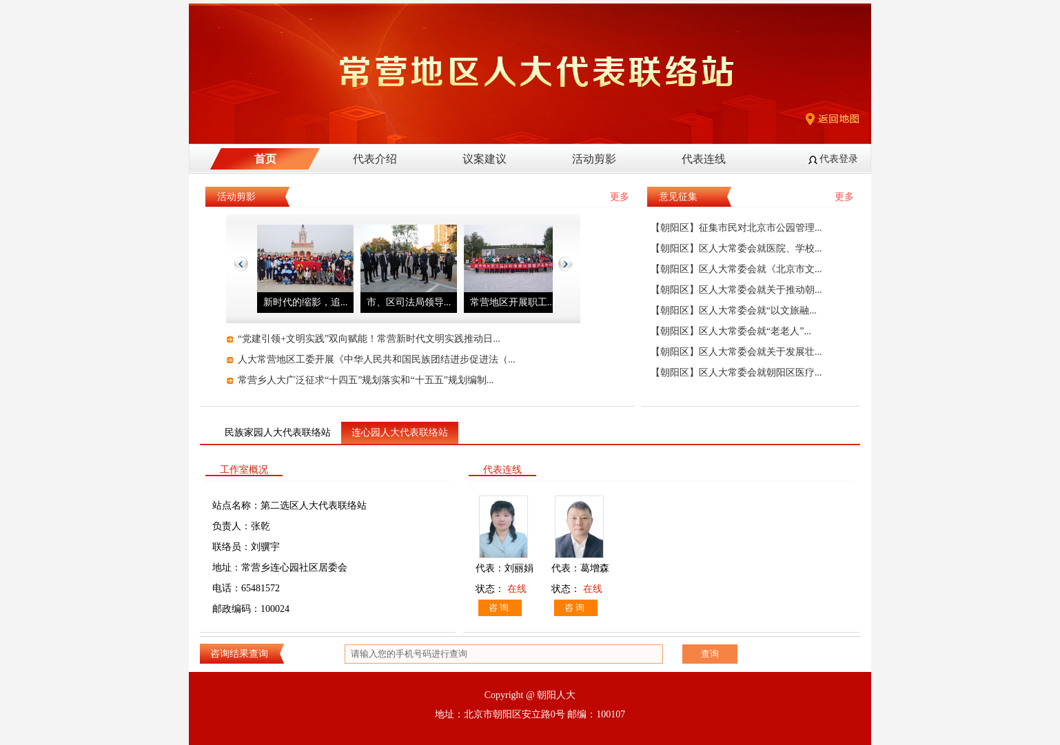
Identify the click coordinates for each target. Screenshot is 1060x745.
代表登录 (838, 159)
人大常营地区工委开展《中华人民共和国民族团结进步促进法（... (377, 359)
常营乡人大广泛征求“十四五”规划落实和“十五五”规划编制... (365, 380)
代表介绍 (375, 159)
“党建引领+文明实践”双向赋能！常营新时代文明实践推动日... (369, 339)
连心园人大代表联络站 (399, 432)
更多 (619, 197)
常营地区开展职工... (512, 302)
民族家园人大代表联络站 (278, 432)
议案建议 (484, 159)
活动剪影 (594, 159)
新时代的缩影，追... (305, 302)
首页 (265, 159)
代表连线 (704, 159)
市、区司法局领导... (409, 302)
